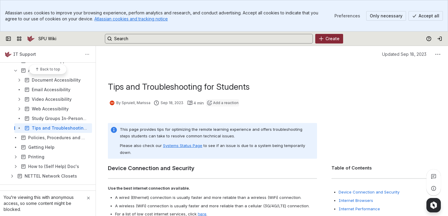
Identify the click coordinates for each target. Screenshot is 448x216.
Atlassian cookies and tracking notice (131, 18)
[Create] (329, 39)
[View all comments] (433, 176)
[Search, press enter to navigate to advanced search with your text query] (209, 39)
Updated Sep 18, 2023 (404, 54)
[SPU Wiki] (31, 39)
